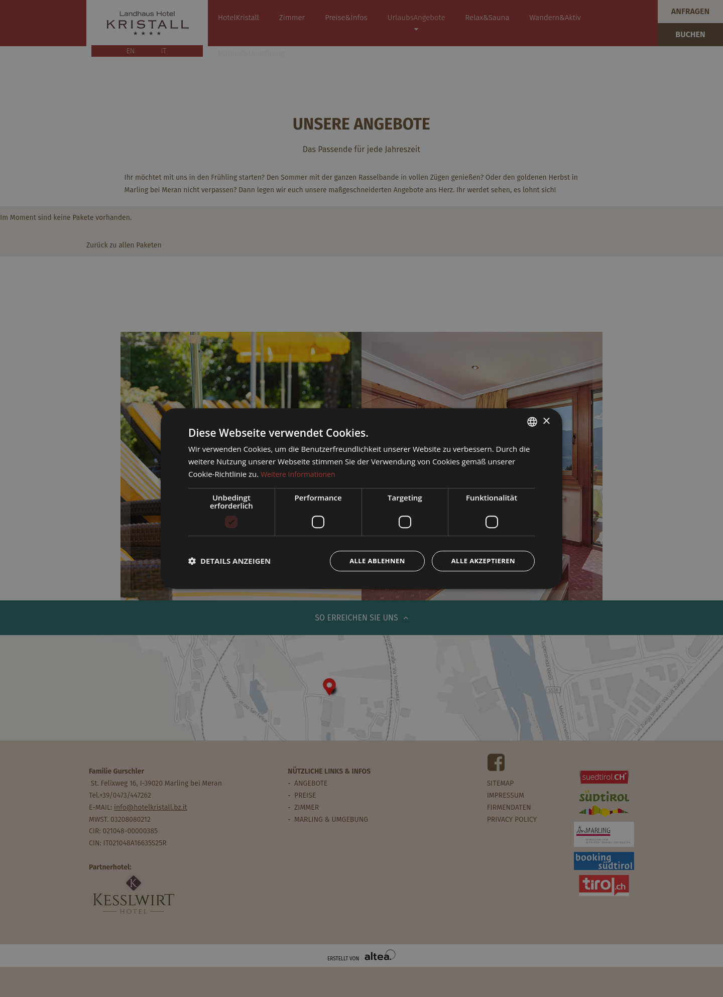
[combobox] (532, 421)
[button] (229, 560)
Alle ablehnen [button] (371, 560)
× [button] (546, 420)
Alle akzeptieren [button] (481, 560)
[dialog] (361, 499)
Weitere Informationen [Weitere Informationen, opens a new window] (300, 473)
